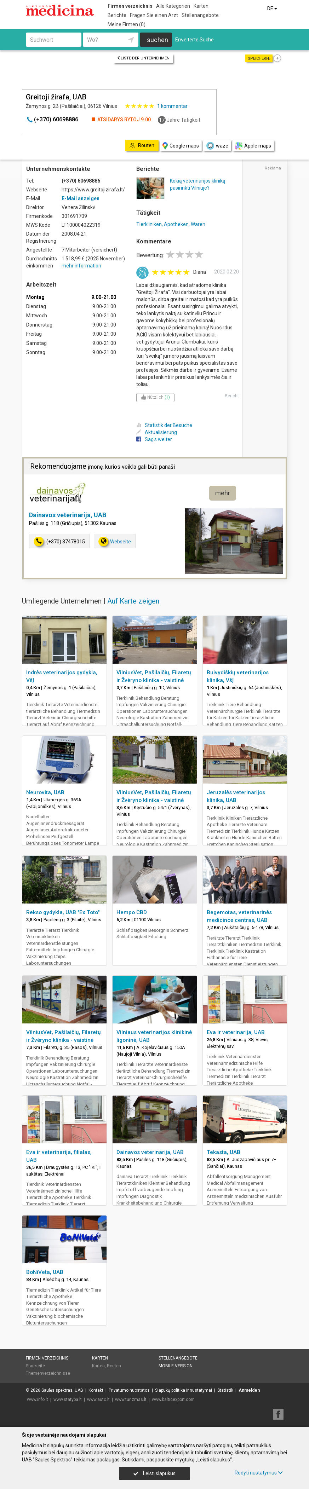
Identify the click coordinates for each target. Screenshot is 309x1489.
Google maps (180, 146)
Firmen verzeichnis (130, 6)
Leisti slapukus (154, 1473)
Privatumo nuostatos (129, 1390)
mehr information (81, 266)
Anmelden (249, 1390)
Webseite (114, 541)
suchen (157, 40)
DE (272, 8)
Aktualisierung (156, 432)
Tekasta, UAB (223, 1152)
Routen (114, 1365)
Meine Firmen (126, 24)
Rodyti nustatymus (259, 1473)
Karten (201, 6)
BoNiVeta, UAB (44, 1272)
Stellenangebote (200, 15)
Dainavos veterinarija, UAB (67, 515)
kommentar (172, 106)
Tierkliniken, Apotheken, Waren (170, 224)
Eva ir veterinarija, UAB (236, 1032)
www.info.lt (37, 1399)
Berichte (117, 15)
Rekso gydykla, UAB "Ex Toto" (62, 912)
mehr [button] (222, 493)
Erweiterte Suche (194, 39)
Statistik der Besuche (164, 425)
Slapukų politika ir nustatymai (183, 1390)
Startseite (35, 1365)
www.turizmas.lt (131, 1399)
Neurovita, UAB (45, 792)
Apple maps (253, 146)
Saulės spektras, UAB (62, 1390)
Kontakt (95, 1390)
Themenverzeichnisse (48, 1373)
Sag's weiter (154, 439)
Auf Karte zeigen (133, 601)
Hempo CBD (131, 912)
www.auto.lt (98, 1399)
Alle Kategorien (173, 6)
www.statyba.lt (67, 1399)
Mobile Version (176, 1365)
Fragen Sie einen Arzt (154, 15)
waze (217, 145)
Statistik (225, 1390)
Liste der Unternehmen (143, 58)
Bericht (232, 395)
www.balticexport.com (173, 1399)
